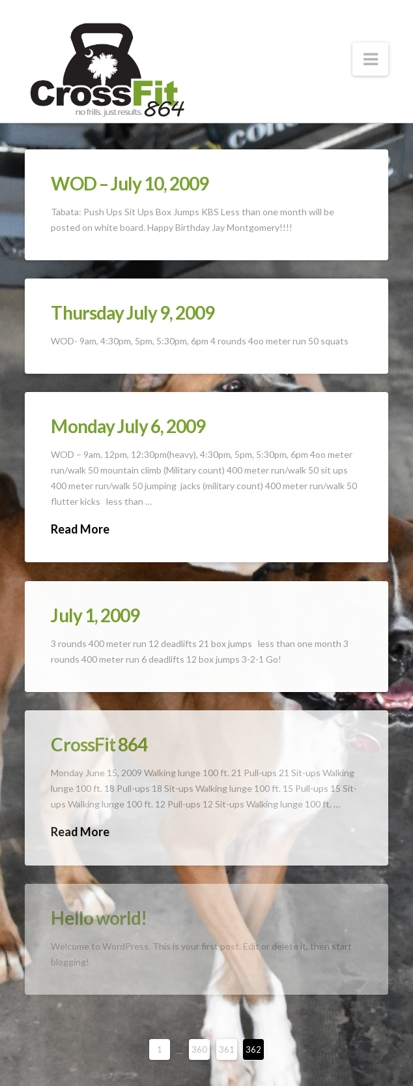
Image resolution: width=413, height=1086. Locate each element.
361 (227, 1049)
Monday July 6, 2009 (128, 426)
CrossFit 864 (99, 744)
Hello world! (98, 918)
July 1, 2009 (95, 615)
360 (199, 1049)
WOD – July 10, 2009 (129, 183)
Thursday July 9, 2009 (132, 312)
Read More (80, 529)
